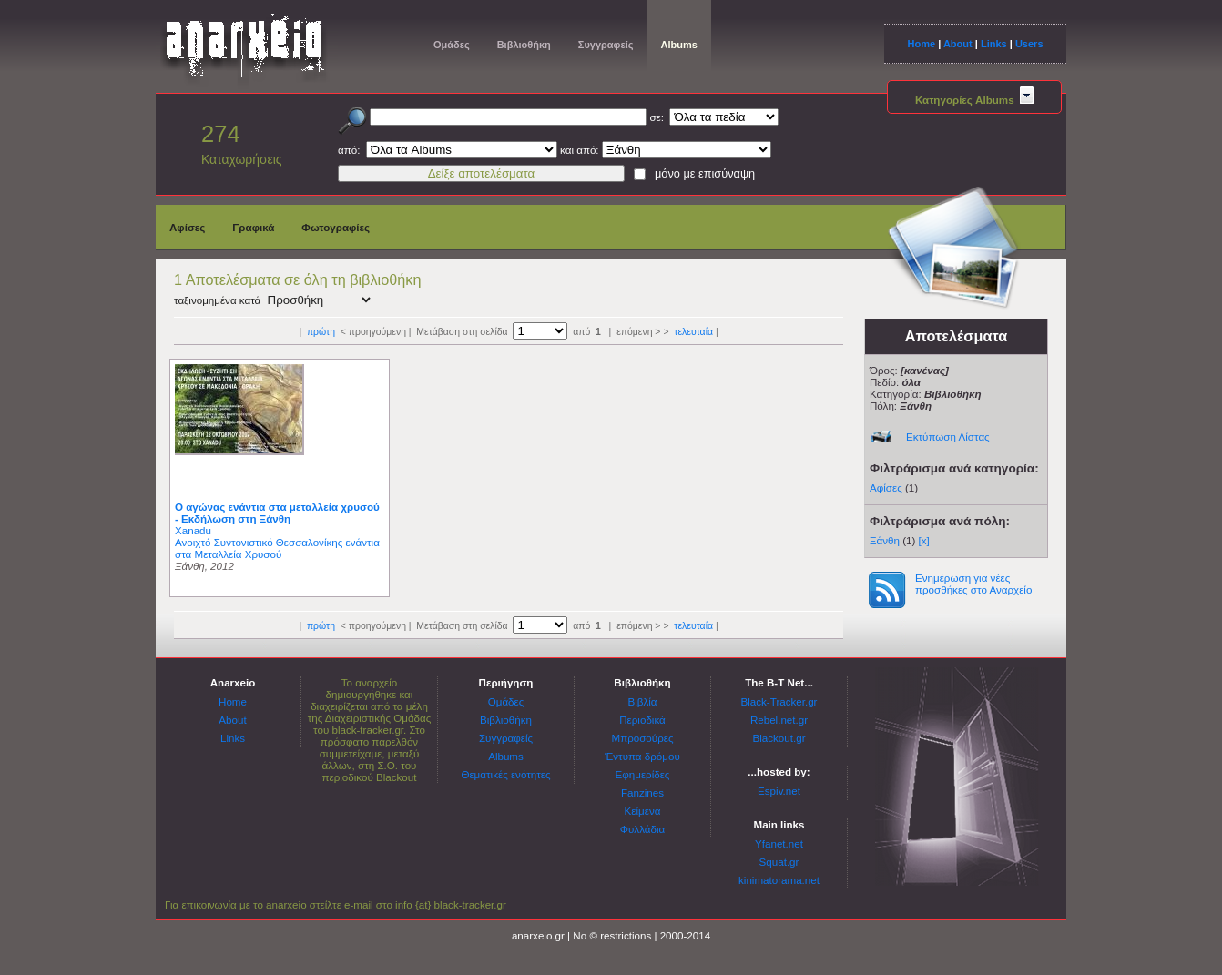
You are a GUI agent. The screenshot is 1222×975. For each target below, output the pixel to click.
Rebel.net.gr (779, 720)
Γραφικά (253, 227)
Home (921, 43)
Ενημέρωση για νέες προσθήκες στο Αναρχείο (973, 583)
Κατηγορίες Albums (974, 100)
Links (994, 43)
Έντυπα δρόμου (642, 756)
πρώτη (321, 332)
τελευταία (693, 332)
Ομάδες (451, 44)
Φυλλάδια (642, 829)
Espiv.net (779, 791)
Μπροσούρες (643, 738)
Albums (678, 44)
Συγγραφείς (606, 44)
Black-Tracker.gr (779, 701)
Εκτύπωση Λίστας (948, 436)
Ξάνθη (885, 540)
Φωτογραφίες (335, 227)
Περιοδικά (642, 720)
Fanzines (642, 792)
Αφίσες (187, 227)
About (958, 43)
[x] (924, 540)
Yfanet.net (779, 843)
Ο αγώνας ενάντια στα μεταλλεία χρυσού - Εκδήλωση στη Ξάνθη (277, 512)
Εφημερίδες (643, 774)
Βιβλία (642, 701)
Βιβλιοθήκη (524, 44)
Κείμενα (643, 811)
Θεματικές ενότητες (505, 774)
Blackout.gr (779, 738)
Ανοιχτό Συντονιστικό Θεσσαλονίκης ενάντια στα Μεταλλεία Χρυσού (277, 548)
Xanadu (193, 530)
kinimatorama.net (779, 880)
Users (1029, 43)
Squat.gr (779, 862)
